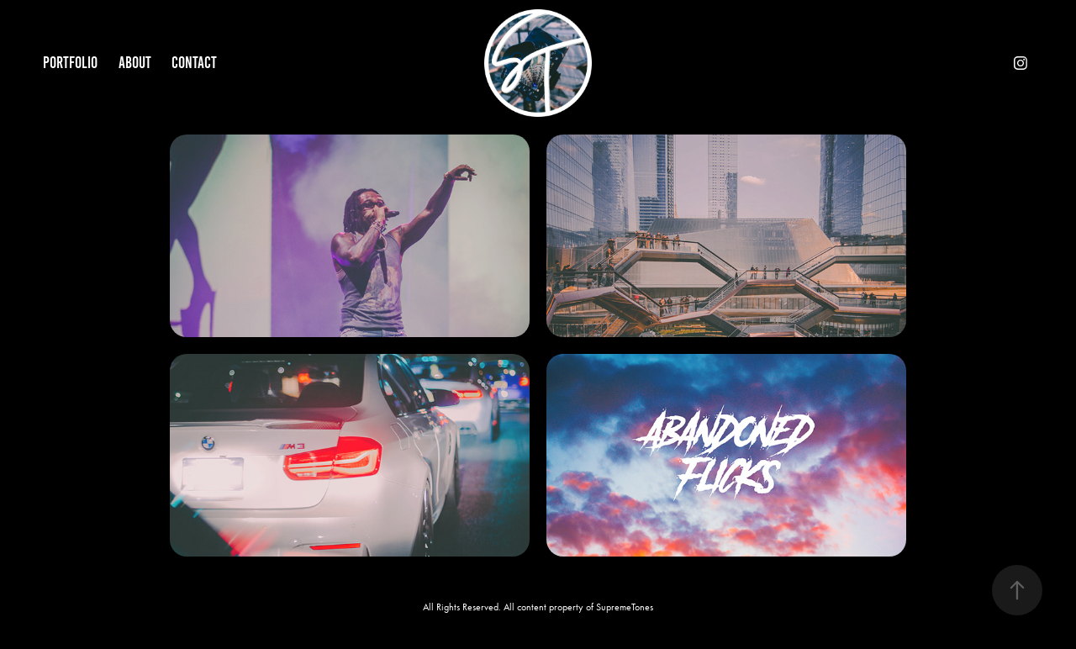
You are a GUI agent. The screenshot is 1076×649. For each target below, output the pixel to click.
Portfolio (70, 62)
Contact (194, 62)
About (135, 62)
